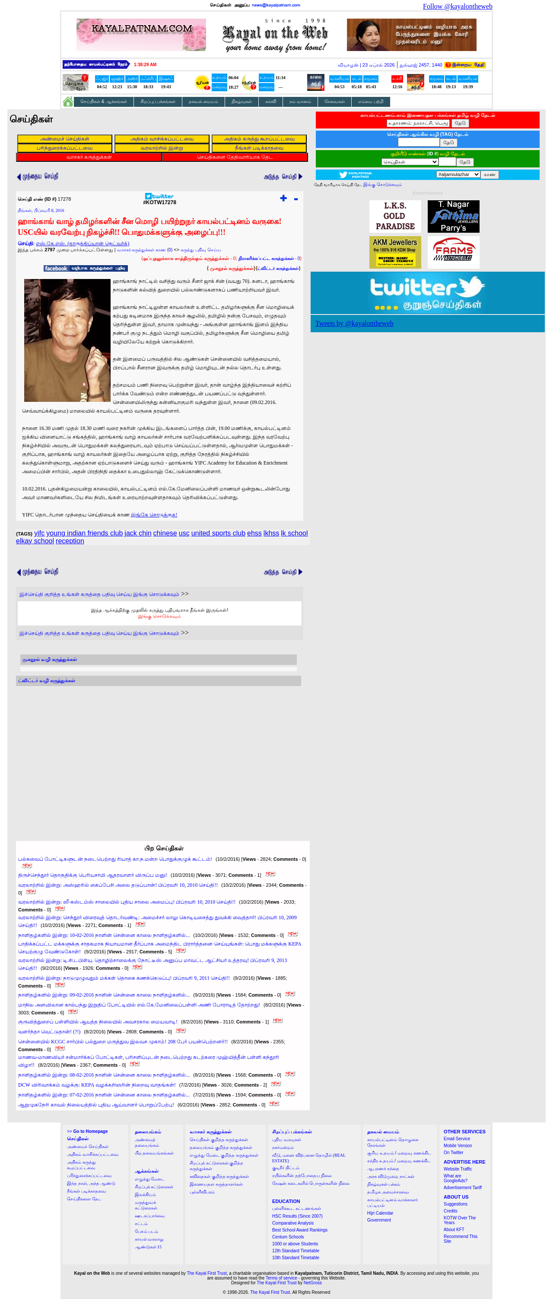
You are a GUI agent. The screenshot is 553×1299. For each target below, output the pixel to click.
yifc (39, 533)
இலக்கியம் (145, 1194)
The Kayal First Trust (206, 1273)
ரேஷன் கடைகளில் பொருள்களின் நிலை (311, 1183)
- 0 (269, 258)
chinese (165, 533)
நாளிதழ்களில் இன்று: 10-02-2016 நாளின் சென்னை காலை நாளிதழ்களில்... (104, 935)
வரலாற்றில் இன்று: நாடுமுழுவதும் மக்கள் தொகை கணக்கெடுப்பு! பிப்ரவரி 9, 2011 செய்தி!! (124, 978)
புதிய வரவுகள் (286, 1139)
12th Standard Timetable (295, 1250)
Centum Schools (288, 1237)
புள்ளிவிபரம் (202, 1192)
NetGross (313, 1282)
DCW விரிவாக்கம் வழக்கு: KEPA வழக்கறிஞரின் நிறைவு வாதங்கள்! (97, 1085)
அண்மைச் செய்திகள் (87, 1146)
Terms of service (281, 1278)
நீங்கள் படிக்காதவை (86, 1191)
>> (87, 1131)
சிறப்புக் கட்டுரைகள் (154, 1186)
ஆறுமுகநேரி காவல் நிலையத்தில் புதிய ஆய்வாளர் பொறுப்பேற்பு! (96, 1105)
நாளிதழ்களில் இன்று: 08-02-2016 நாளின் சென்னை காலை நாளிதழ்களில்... (104, 1075)
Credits (451, 1211)
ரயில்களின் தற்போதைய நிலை (302, 1175)
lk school (294, 533)
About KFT (454, 1229)
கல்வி (270, 101)
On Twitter (453, 1152)
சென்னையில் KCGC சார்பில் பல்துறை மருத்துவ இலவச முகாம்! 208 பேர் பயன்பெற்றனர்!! (123, 1042)
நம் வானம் (300, 101)
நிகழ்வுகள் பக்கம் (383, 1184)
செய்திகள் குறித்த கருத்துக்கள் (219, 1139)
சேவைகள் (334, 101)
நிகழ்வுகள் (242, 101)
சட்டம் (141, 1223)
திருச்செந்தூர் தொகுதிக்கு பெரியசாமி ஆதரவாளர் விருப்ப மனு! (92, 875)
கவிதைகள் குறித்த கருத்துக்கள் (219, 1176)
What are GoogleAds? (455, 1178)
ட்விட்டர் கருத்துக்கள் (278, 268)
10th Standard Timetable (295, 1257)
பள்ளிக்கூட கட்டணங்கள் (296, 1208)
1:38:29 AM (145, 64)
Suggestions (455, 1204)
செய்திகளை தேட (84, 1198)
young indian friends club (84, 533)
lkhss (271, 533)
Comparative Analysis (293, 1223)
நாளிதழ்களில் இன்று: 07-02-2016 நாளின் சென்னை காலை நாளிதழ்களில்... (104, 1095)
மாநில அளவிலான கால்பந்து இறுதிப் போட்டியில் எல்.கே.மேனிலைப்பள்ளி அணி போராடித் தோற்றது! (139, 1005)
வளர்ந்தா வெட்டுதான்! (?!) (49, 1032)
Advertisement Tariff (463, 1187)
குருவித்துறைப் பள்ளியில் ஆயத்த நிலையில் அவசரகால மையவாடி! (98, 1022)
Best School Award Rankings (299, 1230)
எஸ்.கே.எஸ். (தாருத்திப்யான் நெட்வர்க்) (82, 244)
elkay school (35, 541)
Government (379, 1220)
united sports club (218, 533)
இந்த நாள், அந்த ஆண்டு (91, 1183)
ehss (254, 533)
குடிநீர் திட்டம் (285, 1167)
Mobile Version (458, 1145)
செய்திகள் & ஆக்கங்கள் (103, 101)
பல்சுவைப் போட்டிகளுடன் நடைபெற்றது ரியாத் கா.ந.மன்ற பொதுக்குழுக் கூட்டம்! (115, 859)
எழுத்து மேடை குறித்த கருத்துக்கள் (224, 1155)
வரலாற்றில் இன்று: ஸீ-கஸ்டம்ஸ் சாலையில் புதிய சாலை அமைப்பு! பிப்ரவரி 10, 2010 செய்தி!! (126, 902)
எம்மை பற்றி (371, 101)
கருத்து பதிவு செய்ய (201, 249)
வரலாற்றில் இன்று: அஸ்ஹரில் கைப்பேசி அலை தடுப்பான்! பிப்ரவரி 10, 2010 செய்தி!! (118, 885)
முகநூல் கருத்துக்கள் (232, 268)
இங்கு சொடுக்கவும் (159, 616)
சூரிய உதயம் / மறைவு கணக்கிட (399, 1153)
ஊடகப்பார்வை (150, 1215)
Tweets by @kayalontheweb (354, 323)
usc (184, 533)
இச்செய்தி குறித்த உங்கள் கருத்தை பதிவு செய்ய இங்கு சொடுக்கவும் (99, 594)
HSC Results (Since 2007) (297, 1216)
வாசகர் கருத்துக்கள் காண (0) (145, 249)
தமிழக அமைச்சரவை (388, 1192)
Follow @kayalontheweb (458, 6)
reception (70, 541)
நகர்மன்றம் (283, 1147)
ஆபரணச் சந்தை (383, 1168)
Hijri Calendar (380, 1213)
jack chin (137, 533)
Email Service (457, 1138)
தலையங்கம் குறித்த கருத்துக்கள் (221, 1147)
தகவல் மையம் (203, 101)
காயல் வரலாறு (149, 1239)
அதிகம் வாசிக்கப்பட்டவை (93, 1154)
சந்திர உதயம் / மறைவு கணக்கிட (399, 1160)
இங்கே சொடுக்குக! (154, 515)
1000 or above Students (295, 1243)
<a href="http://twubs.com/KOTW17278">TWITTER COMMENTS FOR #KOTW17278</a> (158, 755)
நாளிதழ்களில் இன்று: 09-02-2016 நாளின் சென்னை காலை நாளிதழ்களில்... (104, 995)
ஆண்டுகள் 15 (148, 1246)
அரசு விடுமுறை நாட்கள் (390, 1176)
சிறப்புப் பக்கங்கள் (158, 101)
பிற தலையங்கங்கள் (154, 1153)
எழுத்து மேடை (150, 1179)
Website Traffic (458, 1169)
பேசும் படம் (147, 1231)
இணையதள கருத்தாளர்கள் (216, 1184)
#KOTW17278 (159, 200)
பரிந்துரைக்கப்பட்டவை (89, 1175)
